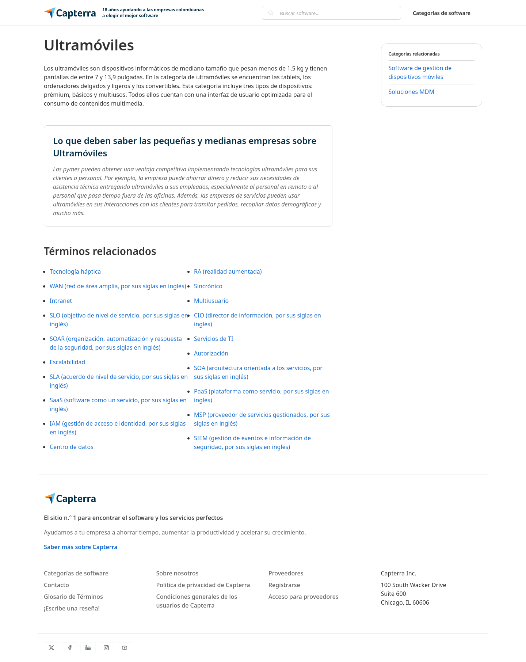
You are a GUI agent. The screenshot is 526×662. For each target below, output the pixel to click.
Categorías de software (441, 12)
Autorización (211, 353)
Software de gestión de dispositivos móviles (420, 72)
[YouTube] (124, 647)
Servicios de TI (213, 339)
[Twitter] (51, 647)
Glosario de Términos (73, 597)
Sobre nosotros (177, 573)
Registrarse (284, 585)
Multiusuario (211, 301)
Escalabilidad (67, 362)
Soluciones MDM (411, 92)
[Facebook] (69, 647)
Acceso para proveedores (303, 597)
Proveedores (286, 573)
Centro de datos (72, 447)
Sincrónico (208, 286)
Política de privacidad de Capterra (203, 585)
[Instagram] (106, 647)
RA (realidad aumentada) (228, 271)
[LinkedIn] (88, 647)
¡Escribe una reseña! (72, 608)
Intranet (61, 301)
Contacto (56, 585)
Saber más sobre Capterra (81, 547)
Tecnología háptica (75, 271)
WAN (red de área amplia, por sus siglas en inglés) (118, 286)
